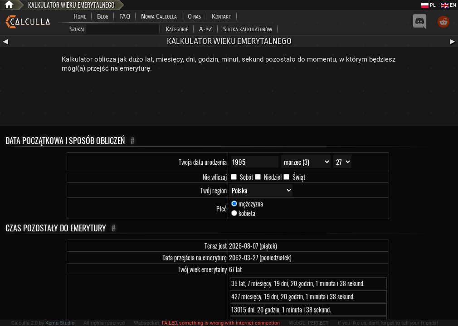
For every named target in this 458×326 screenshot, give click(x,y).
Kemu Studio (59, 323)
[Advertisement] (229, 101)
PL (428, 5)
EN (448, 5)
